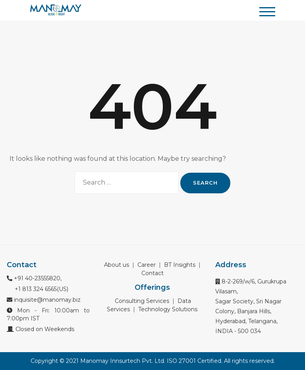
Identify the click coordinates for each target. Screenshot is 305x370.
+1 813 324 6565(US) (40, 289)
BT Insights (179, 264)
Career (146, 264)
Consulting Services (142, 300)
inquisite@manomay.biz (44, 299)
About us (116, 264)
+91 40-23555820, (34, 278)
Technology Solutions (167, 309)
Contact (152, 273)
